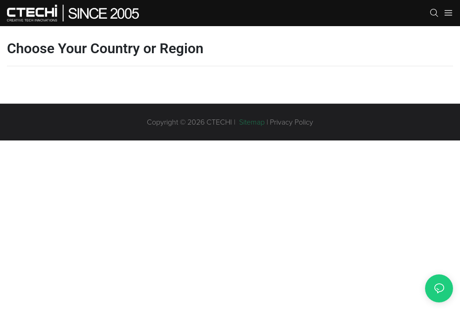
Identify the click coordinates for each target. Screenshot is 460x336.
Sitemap (251, 122)
